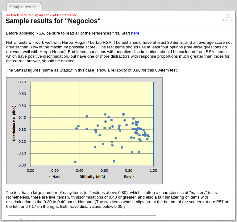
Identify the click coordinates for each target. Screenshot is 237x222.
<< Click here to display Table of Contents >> (41, 15)
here (135, 33)
